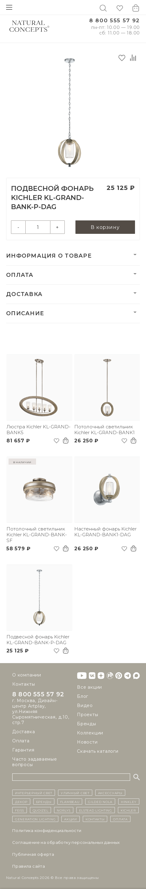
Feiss (19, 810)
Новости (87, 742)
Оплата (20, 275)
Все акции (89, 687)
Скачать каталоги (98, 751)
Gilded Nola (100, 801)
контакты (95, 819)
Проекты (87, 714)
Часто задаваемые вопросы (34, 761)
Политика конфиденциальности (47, 830)
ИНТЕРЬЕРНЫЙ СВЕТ (33, 792)
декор (21, 801)
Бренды (86, 724)
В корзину (105, 227)
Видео (85, 705)
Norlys (63, 810)
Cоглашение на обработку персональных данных (66, 842)
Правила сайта (28, 866)
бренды (44, 801)
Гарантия (23, 750)
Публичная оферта (33, 854)
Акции (70, 819)
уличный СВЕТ (75, 792)
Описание (25, 313)
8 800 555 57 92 (114, 20)
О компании (26, 675)
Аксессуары (110, 792)
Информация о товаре (49, 255)
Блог (82, 696)
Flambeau (70, 801)
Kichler (128, 810)
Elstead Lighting (95, 810)
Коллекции (90, 733)
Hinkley (129, 801)
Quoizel (41, 810)
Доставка (24, 294)
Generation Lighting (35, 819)
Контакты (23, 684)
